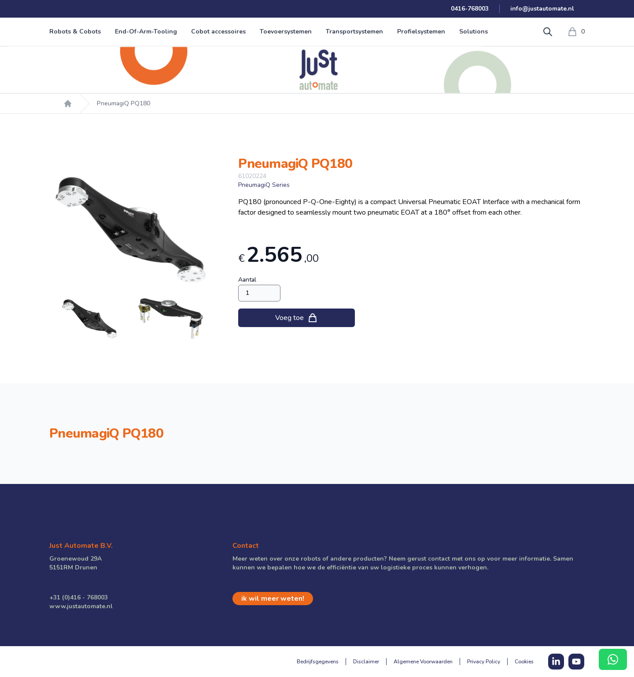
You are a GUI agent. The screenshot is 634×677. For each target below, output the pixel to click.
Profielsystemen (421, 31)
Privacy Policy (483, 661)
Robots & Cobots (75, 31)
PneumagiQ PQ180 (123, 103)
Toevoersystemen (286, 31)
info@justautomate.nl (542, 8)
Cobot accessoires (218, 31)
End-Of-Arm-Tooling (146, 31)
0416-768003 (470, 8)
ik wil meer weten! (272, 598)
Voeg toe (296, 317)
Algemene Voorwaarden (423, 661)
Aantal (247, 279)
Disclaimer (366, 661)
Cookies (524, 661)
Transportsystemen (354, 31)
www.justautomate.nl (81, 606)
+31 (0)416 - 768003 (78, 597)
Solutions (473, 31)
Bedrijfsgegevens (318, 661)
